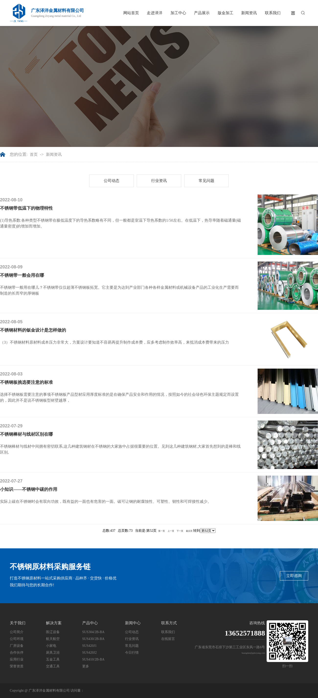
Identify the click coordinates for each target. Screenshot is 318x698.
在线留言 (168, 639)
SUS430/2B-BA (93, 639)
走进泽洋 (154, 13)
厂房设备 (16, 646)
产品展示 (202, 13)
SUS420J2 (89, 652)
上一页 (171, 531)
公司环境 (16, 639)
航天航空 (53, 639)
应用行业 (16, 659)
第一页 (161, 531)
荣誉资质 (16, 666)
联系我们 (273, 13)
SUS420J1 (89, 646)
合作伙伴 (16, 652)
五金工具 (53, 659)
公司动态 (111, 181)
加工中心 (178, 13)
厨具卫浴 (53, 652)
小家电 (51, 646)
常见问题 (206, 181)
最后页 (189, 531)
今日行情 (132, 652)
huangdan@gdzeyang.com (253, 653)
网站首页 (131, 13)
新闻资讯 (249, 13)
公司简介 (16, 632)
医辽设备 (53, 632)
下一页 (180, 531)
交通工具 (53, 666)
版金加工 (225, 13)
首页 (34, 154)
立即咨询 (294, 576)
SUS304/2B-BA (93, 632)
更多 (85, 666)
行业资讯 (159, 181)
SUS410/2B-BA (93, 659)
